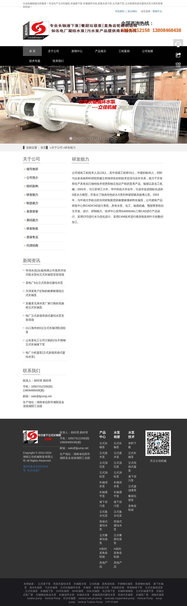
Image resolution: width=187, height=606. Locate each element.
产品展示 (100, 51)
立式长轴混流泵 (154, 587)
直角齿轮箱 (108, 583)
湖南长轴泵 (157, 594)
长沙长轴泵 (70, 598)
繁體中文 (157, 11)
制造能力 (32, 203)
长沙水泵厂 (34, 470)
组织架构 (32, 186)
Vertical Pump (53, 598)
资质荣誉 (32, 211)
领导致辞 (32, 169)
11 (112, 138)
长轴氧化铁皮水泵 (46, 594)
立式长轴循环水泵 (70, 587)
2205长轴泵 (63, 591)
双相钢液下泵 (135, 587)
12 (116, 138)
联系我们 (58, 60)
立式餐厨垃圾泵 (103, 539)
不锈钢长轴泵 (125, 583)
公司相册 (147, 51)
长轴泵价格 (118, 587)
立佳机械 (94, 583)
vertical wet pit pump (90, 598)
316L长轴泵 (93, 591)
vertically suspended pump (119, 598)
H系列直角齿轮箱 (103, 552)
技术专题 (34, 60)
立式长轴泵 (32, 591)
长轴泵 (87, 587)
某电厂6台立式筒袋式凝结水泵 (44, 282)
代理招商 (32, 245)
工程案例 (124, 51)
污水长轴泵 (51, 587)
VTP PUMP (111, 602)
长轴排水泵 (83, 594)
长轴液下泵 (47, 591)
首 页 (32, 51)
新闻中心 (77, 51)
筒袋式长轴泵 (126, 594)
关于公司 (53, 51)
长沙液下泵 (109, 591)
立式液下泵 (44, 583)
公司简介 (32, 177)
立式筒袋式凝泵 (132, 466)
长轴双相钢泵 (126, 591)
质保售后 (32, 237)
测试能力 (32, 220)
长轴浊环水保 (67, 594)
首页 (43, 147)
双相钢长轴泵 (143, 583)
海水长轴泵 (36, 587)
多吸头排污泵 (102, 587)
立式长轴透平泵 (145, 591)
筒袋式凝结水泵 (103, 525)
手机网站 (119, 11)
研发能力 (70, 147)
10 (107, 138)
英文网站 (132, 11)
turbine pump (35, 598)
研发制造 (32, 228)
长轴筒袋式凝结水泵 (104, 594)
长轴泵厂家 (142, 594)
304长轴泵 (78, 591)
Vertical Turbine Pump (90, 602)
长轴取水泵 (80, 583)
